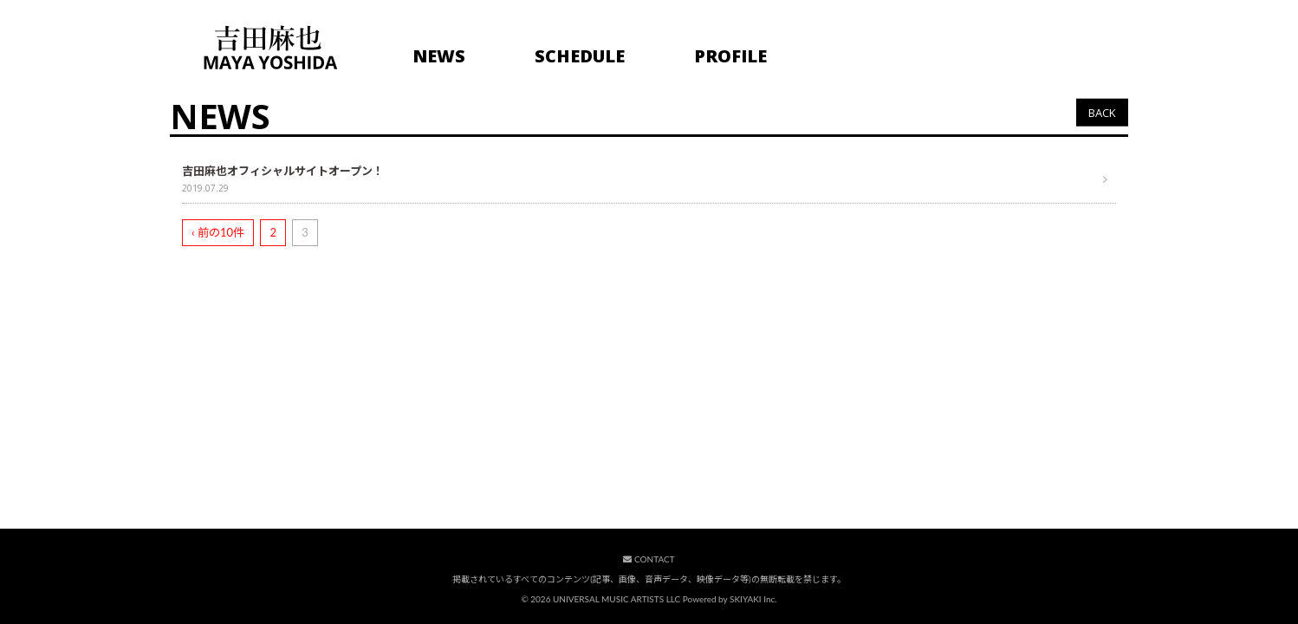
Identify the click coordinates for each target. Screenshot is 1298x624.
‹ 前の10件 (217, 232)
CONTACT (648, 559)
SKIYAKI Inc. (753, 599)
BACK (1102, 112)
